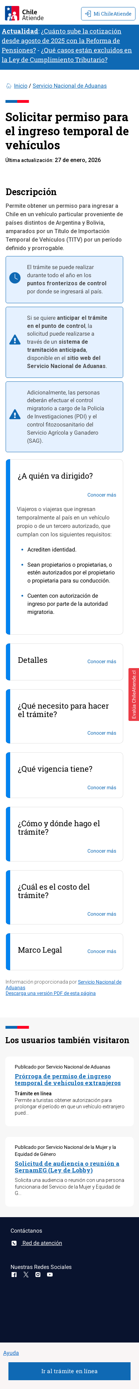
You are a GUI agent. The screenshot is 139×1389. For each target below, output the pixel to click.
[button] (133, 694)
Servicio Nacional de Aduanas (70, 85)
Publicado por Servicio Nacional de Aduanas (62, 1067)
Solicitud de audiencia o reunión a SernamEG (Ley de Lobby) (67, 1166)
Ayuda (11, 1353)
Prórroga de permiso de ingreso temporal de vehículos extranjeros (68, 1079)
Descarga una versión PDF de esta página (51, 993)
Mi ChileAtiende (108, 13)
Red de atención (36, 1243)
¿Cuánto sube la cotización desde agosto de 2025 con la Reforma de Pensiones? (61, 40)
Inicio (20, 85)
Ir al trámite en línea (69, 1371)
